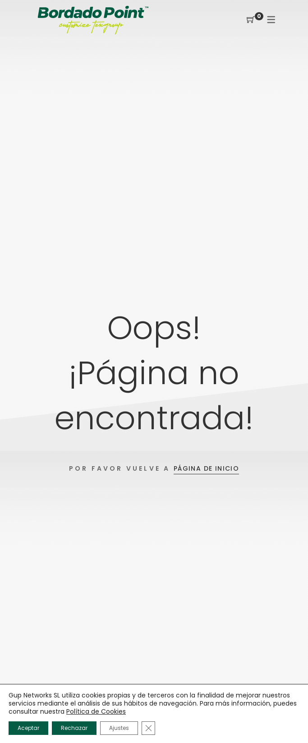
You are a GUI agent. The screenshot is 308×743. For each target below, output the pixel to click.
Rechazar (74, 728)
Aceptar (28, 728)
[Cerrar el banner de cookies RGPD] (148, 728)
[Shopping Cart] (251, 20)
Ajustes (119, 728)
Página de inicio (206, 468)
